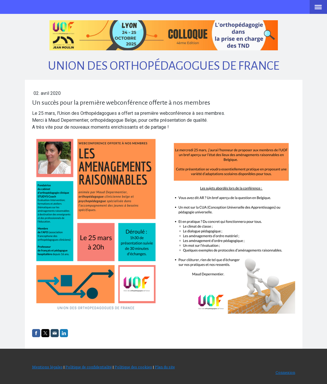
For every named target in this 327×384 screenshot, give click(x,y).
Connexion (285, 372)
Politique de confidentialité (88, 367)
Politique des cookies (133, 367)
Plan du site (165, 367)
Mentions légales (47, 367)
